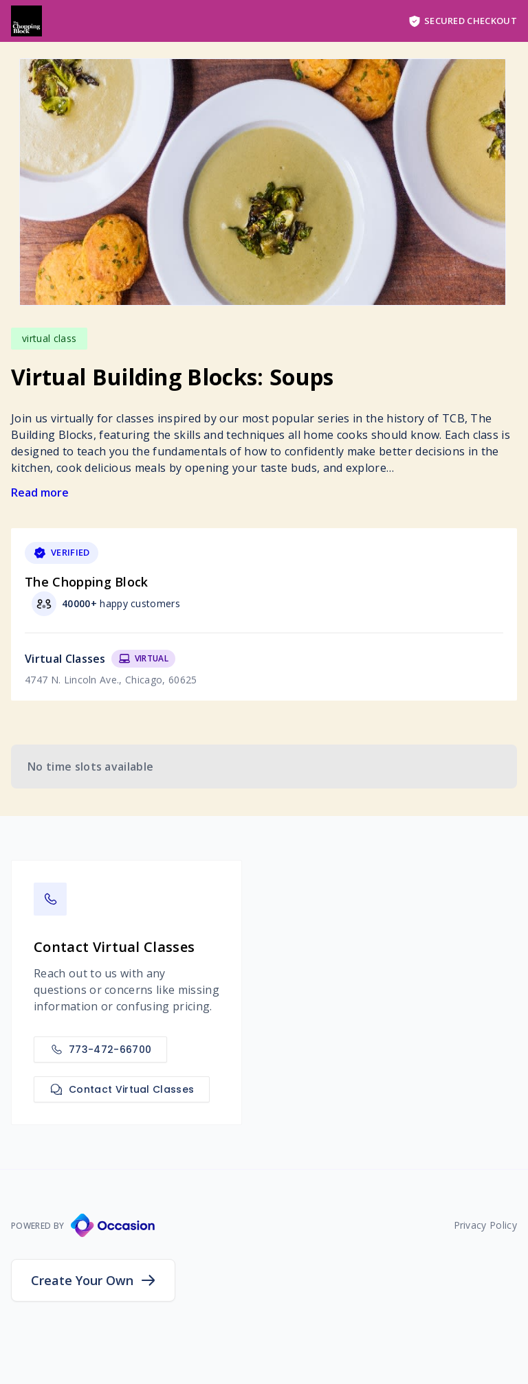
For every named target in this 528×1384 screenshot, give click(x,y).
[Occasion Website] (113, 1225)
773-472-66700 (100, 1049)
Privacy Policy (485, 1225)
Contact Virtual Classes (122, 1089)
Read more (40, 492)
